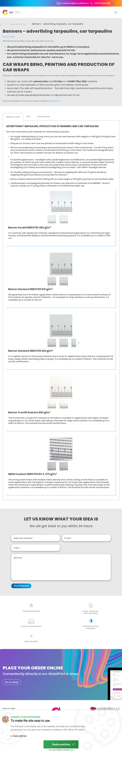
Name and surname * (23, 538)
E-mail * (17, 548)
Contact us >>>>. (54, 101)
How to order (9, 708)
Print (28, 116)
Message (18, 558)
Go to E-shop (9, 36)
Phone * (68, 538)
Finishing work (43, 116)
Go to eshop (11, 682)
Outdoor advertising (17, 24)
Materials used (13, 117)
